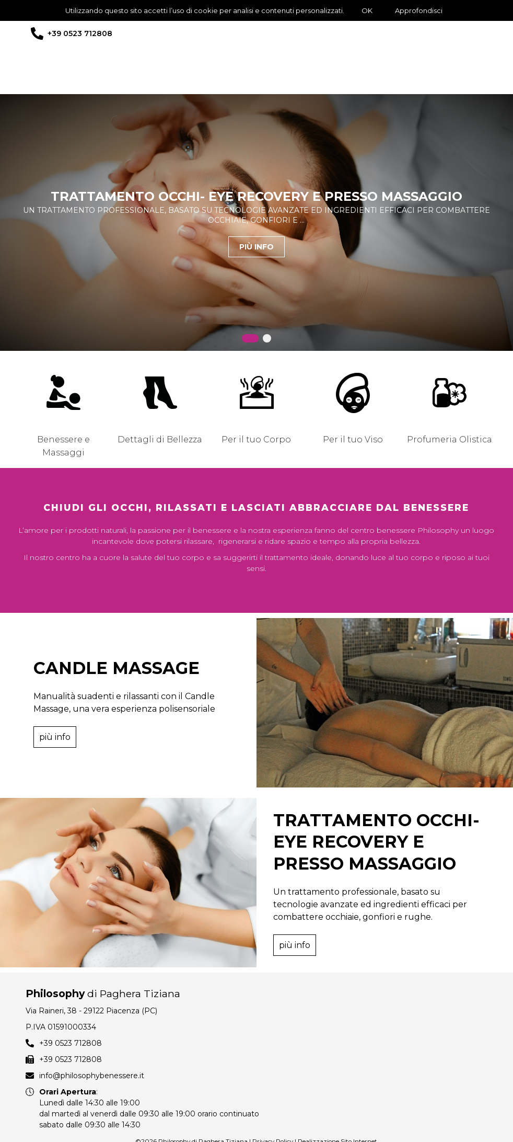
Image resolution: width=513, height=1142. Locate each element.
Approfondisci (418, 10)
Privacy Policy (272, 1120)
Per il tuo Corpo (256, 439)
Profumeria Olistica (449, 439)
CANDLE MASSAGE (116, 663)
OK (367, 10)
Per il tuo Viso (353, 439)
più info (256, 247)
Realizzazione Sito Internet (337, 1120)
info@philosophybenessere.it (91, 1054)
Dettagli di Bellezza (160, 439)
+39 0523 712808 (80, 33)
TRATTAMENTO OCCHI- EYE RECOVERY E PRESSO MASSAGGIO (256, 196)
